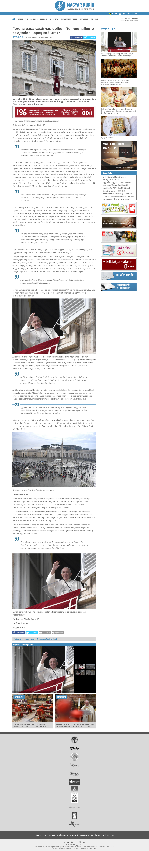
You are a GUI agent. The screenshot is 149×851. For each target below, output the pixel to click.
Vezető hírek (108, 29)
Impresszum (57, 848)
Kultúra (94, 19)
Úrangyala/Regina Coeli (112, 185)
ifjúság (121, 182)
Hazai (20, 19)
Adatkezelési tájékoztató (88, 848)
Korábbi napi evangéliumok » (125, 168)
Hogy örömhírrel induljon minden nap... (116, 147)
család (121, 191)
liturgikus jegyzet (110, 191)
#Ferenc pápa (28, 639)
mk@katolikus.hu (92, 847)
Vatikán (115, 177)
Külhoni (43, 19)
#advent (17, 639)
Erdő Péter (107, 177)
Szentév (125, 185)
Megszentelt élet (69, 19)
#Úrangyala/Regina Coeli (46, 639)
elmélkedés (107, 188)
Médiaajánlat (66, 848)
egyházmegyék (110, 182)
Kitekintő (54, 19)
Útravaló (126, 199)
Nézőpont (84, 19)
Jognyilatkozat (75, 848)
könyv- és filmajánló (119, 196)
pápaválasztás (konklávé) (113, 194)
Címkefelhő (107, 173)
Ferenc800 (129, 182)
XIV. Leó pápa (31, 19)
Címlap (38, 835)
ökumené (117, 199)
